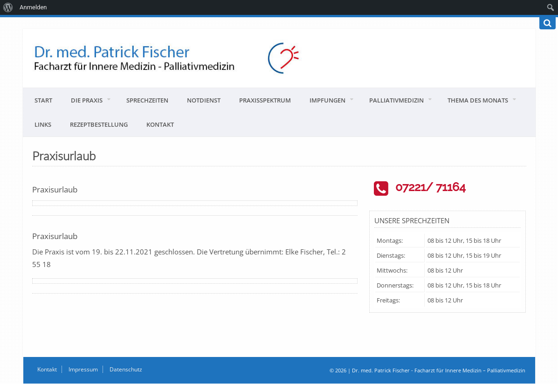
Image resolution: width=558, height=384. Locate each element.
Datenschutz (126, 369)
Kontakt (160, 124)
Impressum (83, 369)
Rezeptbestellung (99, 124)
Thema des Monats (478, 100)
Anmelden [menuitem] (33, 7)
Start (43, 100)
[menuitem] (8, 7)
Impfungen (327, 100)
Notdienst (203, 100)
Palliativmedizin (396, 100)
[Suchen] (547, 23)
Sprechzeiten (147, 100)
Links (42, 124)
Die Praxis (87, 100)
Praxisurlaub (54, 189)
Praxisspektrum (265, 100)
